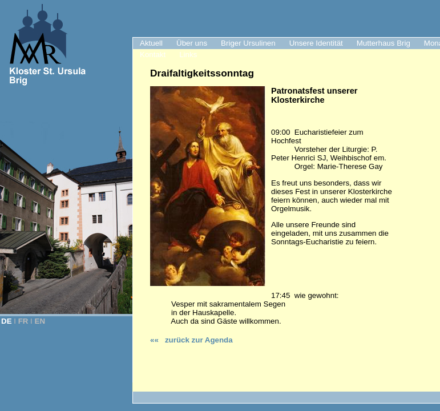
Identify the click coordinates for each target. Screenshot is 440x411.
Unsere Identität (316, 43)
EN (40, 321)
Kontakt (152, 54)
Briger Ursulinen (248, 43)
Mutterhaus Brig (383, 43)
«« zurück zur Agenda (191, 340)
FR (23, 321)
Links (188, 54)
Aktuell (151, 43)
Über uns (191, 43)
